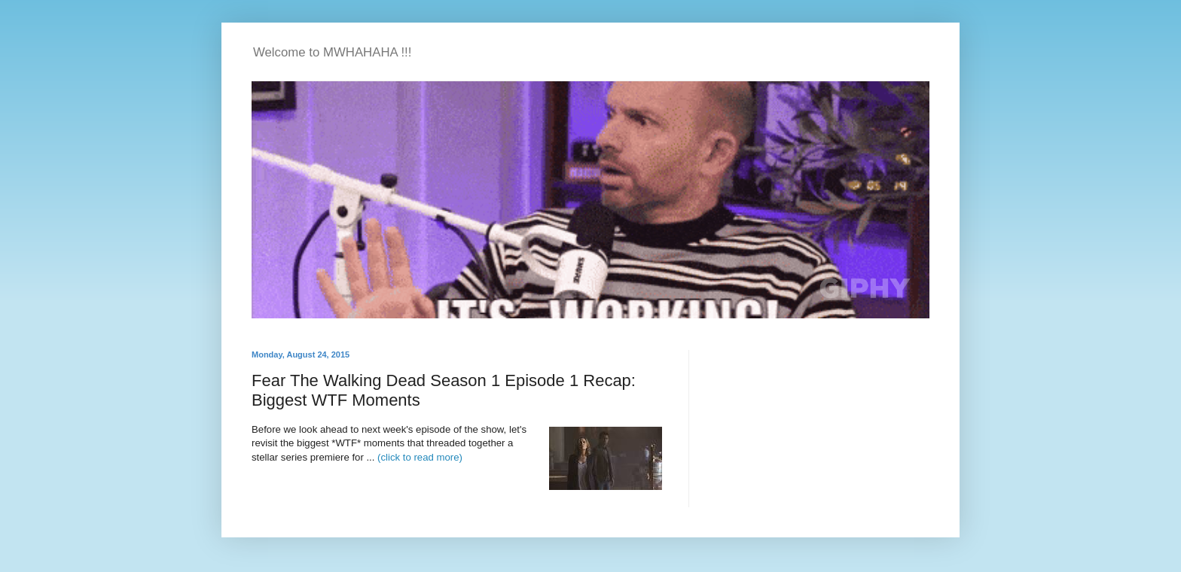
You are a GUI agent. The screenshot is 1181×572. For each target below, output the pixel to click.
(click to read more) (419, 457)
